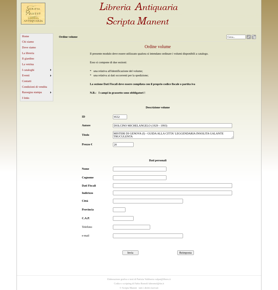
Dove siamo (29, 47)
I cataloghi (28, 69)
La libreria (28, 53)
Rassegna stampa (32, 92)
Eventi (26, 75)
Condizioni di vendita (34, 86)
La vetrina (28, 64)
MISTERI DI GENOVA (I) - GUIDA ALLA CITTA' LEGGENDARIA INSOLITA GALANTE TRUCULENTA (173, 135)
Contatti (26, 81)
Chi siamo (28, 41)
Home (25, 36)
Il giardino (28, 58)
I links (25, 97)
